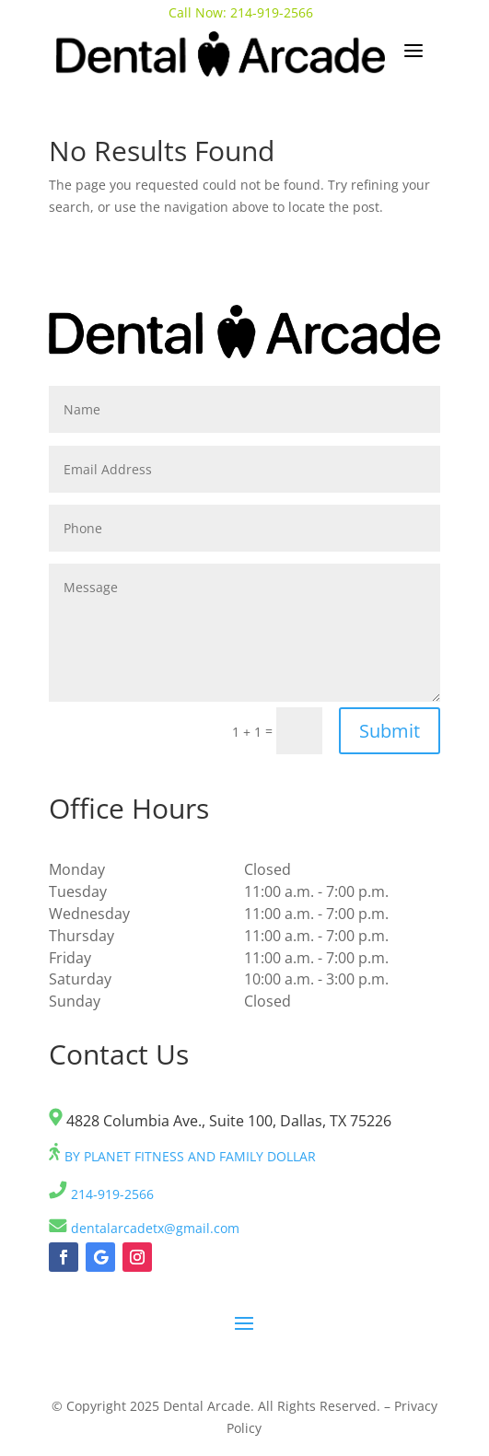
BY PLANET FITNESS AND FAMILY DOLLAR (182, 1156)
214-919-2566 (273, 12)
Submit (389, 730)
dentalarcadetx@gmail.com (144, 1228)
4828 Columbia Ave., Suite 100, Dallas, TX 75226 (220, 1121)
